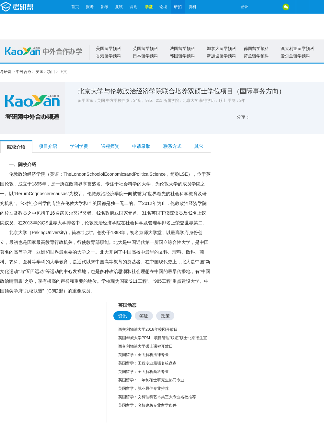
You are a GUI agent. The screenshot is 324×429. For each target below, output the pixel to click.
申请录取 (141, 146)
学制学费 (79, 146)
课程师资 (110, 146)
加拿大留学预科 (221, 48)
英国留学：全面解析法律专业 (143, 354)
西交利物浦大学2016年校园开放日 (148, 329)
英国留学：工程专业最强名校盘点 (147, 363)
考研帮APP (317, 7)
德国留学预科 (256, 48)
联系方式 (172, 146)
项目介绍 (48, 146)
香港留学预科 (108, 56)
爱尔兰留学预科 (295, 56)
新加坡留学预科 (221, 56)
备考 (104, 7)
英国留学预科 (145, 48)
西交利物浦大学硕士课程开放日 (145, 346)
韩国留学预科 (182, 56)
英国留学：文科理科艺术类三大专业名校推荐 (157, 397)
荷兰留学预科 (256, 56)
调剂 (133, 7)
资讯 (122, 315)
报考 (90, 7)
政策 (165, 315)
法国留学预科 (182, 48)
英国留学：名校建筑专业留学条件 (147, 405)
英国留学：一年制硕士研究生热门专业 (151, 380)
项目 (51, 71)
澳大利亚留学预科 (297, 48)
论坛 (163, 7)
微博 (258, 7)
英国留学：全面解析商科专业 (143, 371)
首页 (75, 7)
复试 (119, 7)
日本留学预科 (145, 56)
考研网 (6, 71)
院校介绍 (16, 146)
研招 (178, 7)
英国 (39, 71)
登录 (244, 7)
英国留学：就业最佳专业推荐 (143, 388)
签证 (143, 315)
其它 (198, 146)
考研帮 (34, 7)
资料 (192, 7)
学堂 (149, 7)
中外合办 (23, 71)
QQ (272, 7)
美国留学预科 (108, 48)
